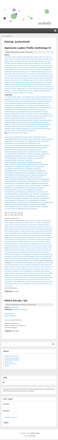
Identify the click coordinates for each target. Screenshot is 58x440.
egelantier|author (19, 173)
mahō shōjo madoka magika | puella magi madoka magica (21, 57)
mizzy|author (40, 187)
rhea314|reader (40, 156)
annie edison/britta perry (28, 97)
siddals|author (9, 198)
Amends (31, 229)
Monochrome (17, 248)
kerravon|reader (18, 149)
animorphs (8, 63)
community (33, 82)
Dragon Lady (8, 235)
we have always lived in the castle (38, 65)
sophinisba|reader (38, 158)
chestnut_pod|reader (34, 139)
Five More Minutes (10, 239)
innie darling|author (43, 179)
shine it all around (20, 264)
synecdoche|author (22, 202)
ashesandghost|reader (11, 139)
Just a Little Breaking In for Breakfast (27, 243)
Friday (38, 239)
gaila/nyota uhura (35, 109)
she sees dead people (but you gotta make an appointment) (28, 262)
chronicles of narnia (22, 63)
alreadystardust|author (32, 164)
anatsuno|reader (27, 137)
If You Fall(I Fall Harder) (37, 241)
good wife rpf (10, 80)
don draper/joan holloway (19, 107)
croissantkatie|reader (47, 139)
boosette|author (9, 168)
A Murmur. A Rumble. (35, 222)
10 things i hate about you (20, 71)
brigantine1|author (19, 168)
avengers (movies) (47, 74)
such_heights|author (32, 200)
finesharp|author (20, 175)
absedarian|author (22, 162)
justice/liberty (14, 116)
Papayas (31, 256)
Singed (28, 264)
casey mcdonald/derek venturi (28, 101)
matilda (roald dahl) (22, 65)
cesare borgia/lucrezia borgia (13, 103)
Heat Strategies (45, 239)
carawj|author (29, 168)
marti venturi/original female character (15, 122)
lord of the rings (33, 61)
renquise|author (44, 194)
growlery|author (41, 175)
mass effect (17, 61)
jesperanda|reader (10, 147)
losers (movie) (21, 74)
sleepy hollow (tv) (22, 88)
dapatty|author (41, 171)
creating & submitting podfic (12, 358)
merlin (12, 86)
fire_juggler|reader (30, 141)
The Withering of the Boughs (31, 271)
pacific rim (27, 76)
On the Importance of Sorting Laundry (41, 254)
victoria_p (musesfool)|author (25, 189)
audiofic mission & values (11, 356)
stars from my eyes (15, 267)
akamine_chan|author (11, 164)
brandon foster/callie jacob (43, 99)
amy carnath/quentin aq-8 (29, 126)
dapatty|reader (9, 141)
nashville (17, 86)
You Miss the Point (40, 283)
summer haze (49, 267)
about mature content (10, 363)
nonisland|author (20, 192)
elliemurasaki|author (30, 173)
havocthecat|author (23, 177)
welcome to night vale (45, 57)
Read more (8, 291)
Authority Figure (30, 231)
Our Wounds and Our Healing (19, 256)
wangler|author (43, 183)
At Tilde (22, 231)
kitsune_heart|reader (29, 149)
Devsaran (32, 436)
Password (6, 410)
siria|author (25, 198)
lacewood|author (9, 183)
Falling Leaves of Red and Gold (35, 237)
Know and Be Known (44, 243)
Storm (42, 267)
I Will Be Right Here (24, 241)
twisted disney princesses (45, 67)
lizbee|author (35, 183)
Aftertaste (20, 227)
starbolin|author (21, 200)
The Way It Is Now (17, 271)
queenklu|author (23, 194)
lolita (15, 65)
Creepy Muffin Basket (14, 233)
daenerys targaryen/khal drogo (13, 118)
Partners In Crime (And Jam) (43, 256)
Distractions (48, 233)
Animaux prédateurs (14, 231)
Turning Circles (9, 281)
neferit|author (38, 189)
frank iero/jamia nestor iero (21, 109)
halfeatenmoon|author (11, 177)
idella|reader (23, 145)
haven (23, 84)
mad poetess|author (35, 185)
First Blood (48, 237)
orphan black (35, 86)
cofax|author (37, 168)
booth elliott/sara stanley (29, 99)
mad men (7, 86)
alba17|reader (8, 137)
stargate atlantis (43, 90)
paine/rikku (32, 124)
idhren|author (22, 179)
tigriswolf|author (41, 204)
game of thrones (13, 84)
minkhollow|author (31, 187)
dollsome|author (9, 173)
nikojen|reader (45, 154)
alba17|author (22, 164)
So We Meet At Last (36, 264)
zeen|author (33, 208)
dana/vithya (29, 105)
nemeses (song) (23, 67)
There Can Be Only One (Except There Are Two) (29, 273)
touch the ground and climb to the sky (38, 279)
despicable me (12, 69)
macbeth (30, 92)
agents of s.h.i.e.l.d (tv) (36, 80)
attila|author (28, 166)
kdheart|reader (9, 149)
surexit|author (42, 200)
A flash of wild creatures (43, 220)
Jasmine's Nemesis (10, 243)
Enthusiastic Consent (19, 237)
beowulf (13, 63)
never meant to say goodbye (39, 248)
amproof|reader (17, 137)
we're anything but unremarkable (39, 281)
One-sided (8, 256)
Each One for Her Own (30, 235)
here (9, 213)
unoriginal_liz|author (34, 206)
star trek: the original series (19, 90)
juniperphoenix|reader (31, 147)
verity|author (44, 206)
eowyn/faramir (31, 107)
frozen (19, 69)
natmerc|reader (22, 154)
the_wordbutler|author (47, 202)
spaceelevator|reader (11, 160)
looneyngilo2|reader (32, 152)
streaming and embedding (12, 360)
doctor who (48, 82)
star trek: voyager (33, 90)
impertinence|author (32, 179)
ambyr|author (43, 164)
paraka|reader (18, 156)
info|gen (25, 133)
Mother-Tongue (26, 248)
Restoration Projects (23, 260)
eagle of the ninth (38, 63)
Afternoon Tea (13, 227)
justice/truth (22, 116)
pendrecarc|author (42, 192)
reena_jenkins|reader (29, 156)
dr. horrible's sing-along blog (36, 71)
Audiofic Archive (35, 433)
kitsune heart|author (43, 181)
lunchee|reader (42, 152)
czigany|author (32, 171)
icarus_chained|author (11, 179)
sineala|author (17, 198)
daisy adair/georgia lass (18, 105)
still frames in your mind (28, 267)
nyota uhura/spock (10, 130)
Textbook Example (26, 269)
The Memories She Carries (40, 269)
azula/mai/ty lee (16, 99)
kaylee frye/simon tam (46, 116)
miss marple (25, 61)
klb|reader (39, 149)
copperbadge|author (30, 196)
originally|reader (9, 156)
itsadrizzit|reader (32, 145)
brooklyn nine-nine (10, 82)
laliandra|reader (21, 152)
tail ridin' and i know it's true (12, 269)
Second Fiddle (34, 260)
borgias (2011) (48, 80)
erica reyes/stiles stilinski (43, 107)
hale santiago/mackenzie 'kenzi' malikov (27, 120)
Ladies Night (8, 246)
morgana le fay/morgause (34, 122)
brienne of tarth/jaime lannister (29, 114)
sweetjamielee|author (11, 202)
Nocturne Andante (14, 254)
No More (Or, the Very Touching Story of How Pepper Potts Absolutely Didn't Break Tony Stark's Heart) (28, 252)
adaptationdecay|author (35, 162)
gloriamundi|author (31, 175)
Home (3, 36)
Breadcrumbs (39, 231)
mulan (30, 69)
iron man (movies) (10, 76)
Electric (10, 237)
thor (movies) (19, 76)
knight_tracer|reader (10, 152)
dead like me (41, 82)
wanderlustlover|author (23, 208)
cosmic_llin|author (22, 171)
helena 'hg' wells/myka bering (20, 124)
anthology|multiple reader (15, 133)
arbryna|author (9, 166)
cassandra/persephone (44, 101)
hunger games (9, 65)
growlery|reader (9, 143)
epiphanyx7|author (42, 173)
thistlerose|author (23, 204)
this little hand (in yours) (45, 277)
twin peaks (15, 92)
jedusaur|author (21, 181)
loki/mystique (41, 126)
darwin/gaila (8, 107)
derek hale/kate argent (32, 116)
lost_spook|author (10, 185)
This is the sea (33, 277)
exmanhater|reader (19, 141)
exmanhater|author (10, 175)
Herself (7, 241)
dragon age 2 (46, 59)
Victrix (27, 281)
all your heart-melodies (22, 229)
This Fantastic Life (26, 275)
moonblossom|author (11, 189)
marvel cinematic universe (33, 74)
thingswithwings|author (11, 204)
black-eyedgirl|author (38, 166)
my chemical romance (26, 78)
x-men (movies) (14, 78)
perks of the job (9, 258)
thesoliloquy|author (34, 202)
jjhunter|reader (20, 147)
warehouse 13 (23, 92)
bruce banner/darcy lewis (12, 101)
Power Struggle (21, 258)
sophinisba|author (45, 198)
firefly (6, 84)
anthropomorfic (33, 67)
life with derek (30, 84)
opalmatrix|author (31, 192)
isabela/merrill (16, 114)
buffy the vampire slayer (23, 82)
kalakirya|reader (42, 147)
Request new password (11, 417)
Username (6, 404)
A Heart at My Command (21, 222)
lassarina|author (19, 183)
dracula (31, 63)
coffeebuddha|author (10, 171)
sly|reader (30, 158)
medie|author (8, 187)
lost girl (49, 84)
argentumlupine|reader (39, 137)
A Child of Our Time (30, 220)
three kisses (23, 279)
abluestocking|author (10, 162)
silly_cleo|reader (21, 158)
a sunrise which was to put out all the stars (25, 224)
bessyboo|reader (23, 139)
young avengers (36, 59)
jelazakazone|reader (43, 145)
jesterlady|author (32, 181)
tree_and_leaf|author (22, 206)
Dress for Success (18, 235)
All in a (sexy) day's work (31, 227)
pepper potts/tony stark (14, 126)
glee (19, 84)
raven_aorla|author (34, 194)
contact (7, 365)
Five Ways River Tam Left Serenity (26, 239)
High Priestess (13, 241)
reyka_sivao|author (10, 196)
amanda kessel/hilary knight (13, 97)
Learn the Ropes (24, 246)
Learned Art (33, 246)
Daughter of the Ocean (28, 233)
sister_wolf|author (34, 198)
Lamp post (15, 246)
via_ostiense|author (10, 208)
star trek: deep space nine (35, 88)
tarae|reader (20, 160)
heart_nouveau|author (35, 177)
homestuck (17, 59)
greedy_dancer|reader (42, 141)
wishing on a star (29, 283)
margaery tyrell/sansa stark (23, 128)
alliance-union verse (45, 61)
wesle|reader (28, 160)
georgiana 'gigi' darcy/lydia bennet (32, 118)
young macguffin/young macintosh (26, 130)
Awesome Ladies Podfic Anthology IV (28, 47)
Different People (40, 233)
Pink (15, 258)
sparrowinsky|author (10, 200)
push (32, 76)
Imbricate (47, 241)
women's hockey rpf (39, 78)
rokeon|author (20, 196)
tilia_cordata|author (10, 206)
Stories (38, 267)
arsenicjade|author (19, 166)
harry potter (47, 63)
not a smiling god (25, 254)
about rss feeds (9, 362)
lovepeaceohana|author (22, 185)
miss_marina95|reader (11, 154)
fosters (9, 92)
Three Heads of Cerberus (12, 279)
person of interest (45, 86)
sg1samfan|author (42, 196)
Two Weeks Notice (19, 281)
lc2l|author (27, 183)
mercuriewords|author (19, 187)
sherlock (13, 88)
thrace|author (32, 204)
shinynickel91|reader (10, 158)
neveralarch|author (10, 192)
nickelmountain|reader (34, 154)
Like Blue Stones (42, 246)
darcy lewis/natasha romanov (41, 105)
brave (6, 69)
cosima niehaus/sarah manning (41, 128)
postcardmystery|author (11, 194)
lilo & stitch (25, 69)
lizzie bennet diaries (40, 84)
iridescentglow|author (11, 181)
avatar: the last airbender (22, 80)
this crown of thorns (14, 275)
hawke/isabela (22, 111)
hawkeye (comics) (26, 59)
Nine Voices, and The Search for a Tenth (29, 250)
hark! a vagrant (9, 59)
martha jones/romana (45, 120)
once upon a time (26, 86)
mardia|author (46, 185)
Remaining (14, 260)
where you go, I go (18, 283)
